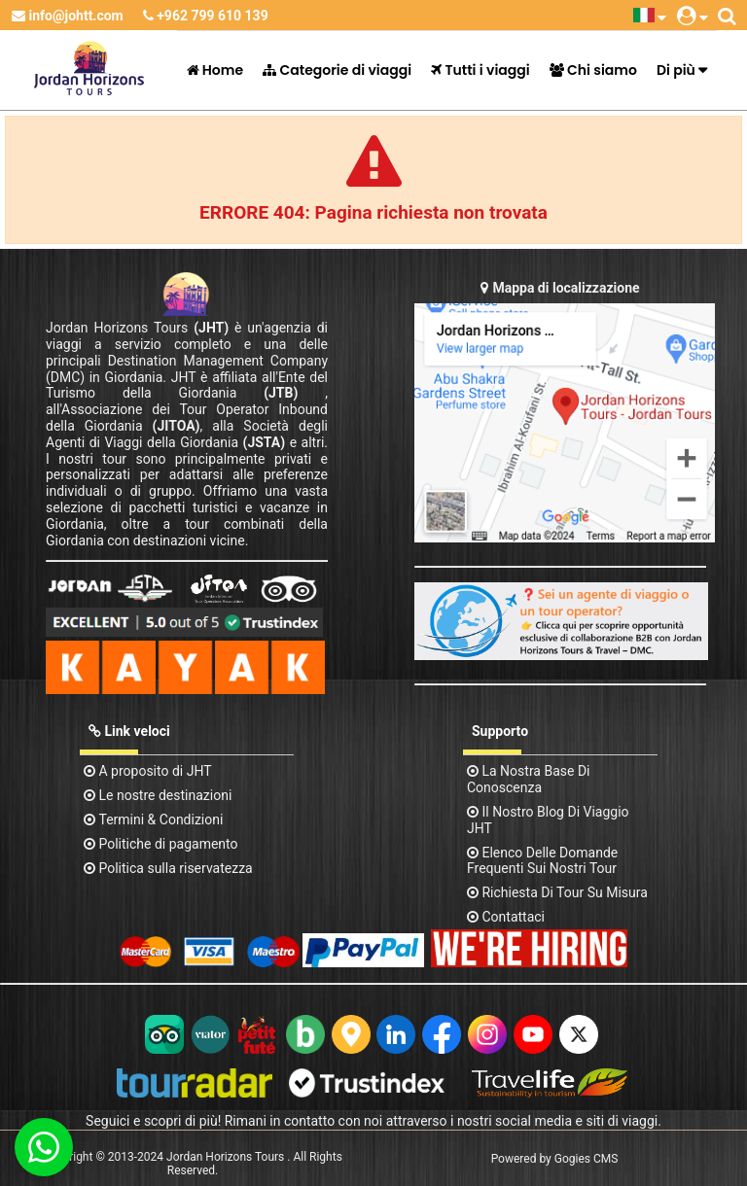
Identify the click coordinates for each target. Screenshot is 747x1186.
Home (215, 70)
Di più (676, 70)
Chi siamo (593, 70)
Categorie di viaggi (337, 70)
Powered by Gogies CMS (555, 1159)
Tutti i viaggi (480, 70)
